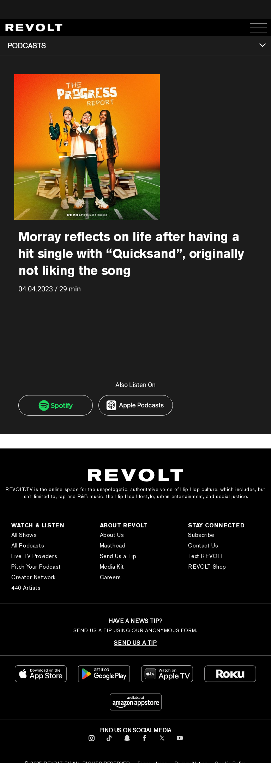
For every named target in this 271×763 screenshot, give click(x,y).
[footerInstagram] (91, 742)
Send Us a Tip (118, 556)
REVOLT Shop (207, 566)
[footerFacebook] (144, 742)
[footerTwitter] (162, 742)
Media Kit (112, 566)
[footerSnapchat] (127, 742)
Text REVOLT (206, 556)
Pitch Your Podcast (36, 566)
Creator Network (33, 577)
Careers (110, 577)
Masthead (113, 545)
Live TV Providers (34, 556)
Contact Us (203, 545)
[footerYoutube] (180, 742)
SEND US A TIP (135, 643)
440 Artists (26, 588)
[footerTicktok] (109, 742)
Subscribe (201, 535)
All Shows (24, 535)
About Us (112, 535)
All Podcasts (27, 545)
